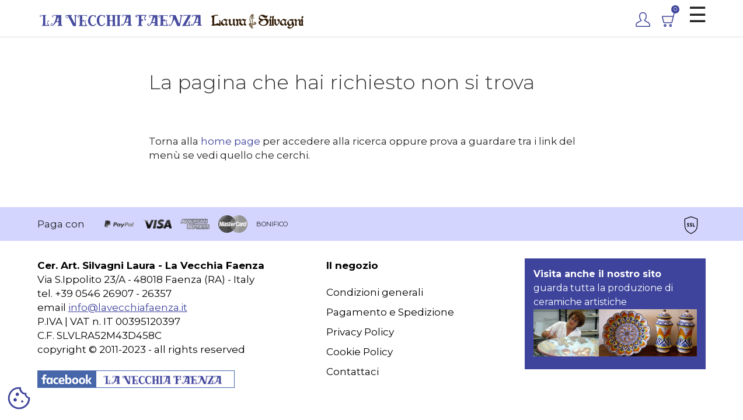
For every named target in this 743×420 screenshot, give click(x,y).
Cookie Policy (359, 352)
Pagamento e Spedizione (390, 312)
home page (230, 141)
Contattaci (352, 371)
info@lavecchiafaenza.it (127, 307)
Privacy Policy (360, 332)
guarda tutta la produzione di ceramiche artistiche (615, 312)
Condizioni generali (374, 292)
